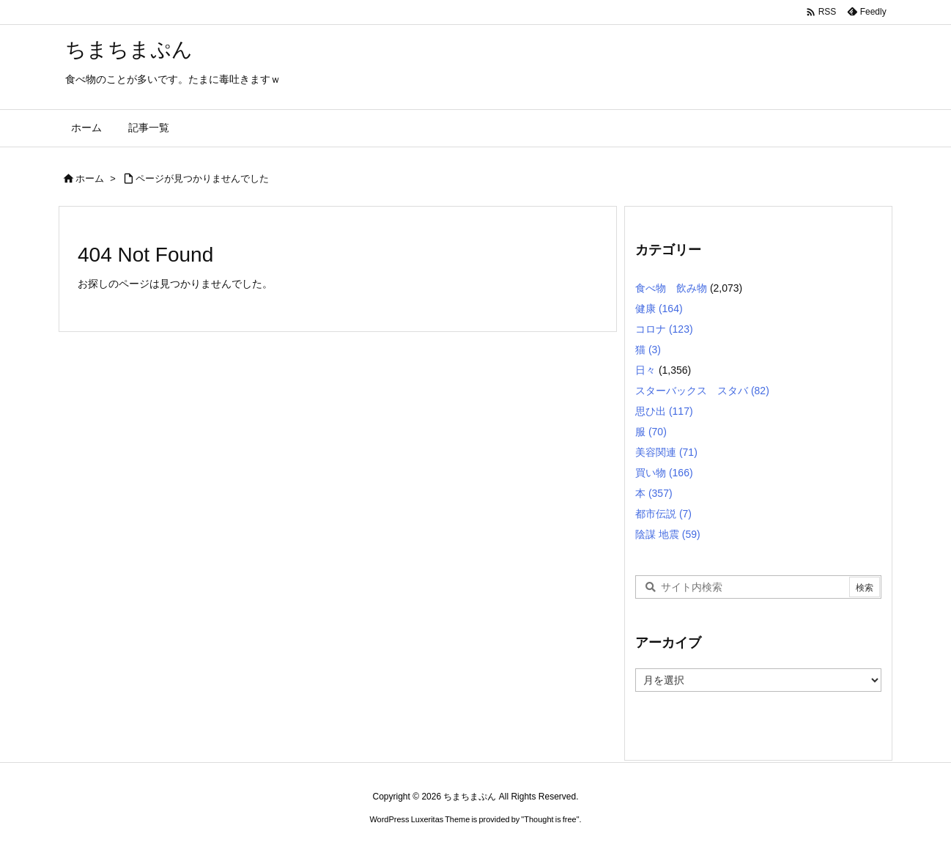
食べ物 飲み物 (671, 288)
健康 (659, 308)
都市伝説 (663, 514)
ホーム (89, 178)
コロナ (664, 329)
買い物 (664, 473)
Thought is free (550, 819)
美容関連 (666, 452)
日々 (645, 370)
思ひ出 (664, 411)
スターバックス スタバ (702, 390)
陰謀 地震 (667, 534)
